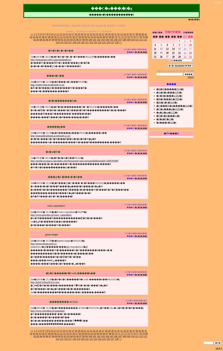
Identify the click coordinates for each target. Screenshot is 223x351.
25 (97, 34)
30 (112, 34)
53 (64, 37)
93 (68, 39)
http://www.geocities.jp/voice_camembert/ (51, 215)
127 (112, 42)
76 (134, 37)
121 (87, 42)
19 (79, 34)
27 (103, 34)
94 (71, 39)
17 (73, 34)
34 (124, 34)
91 (62, 39)
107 (120, 39)
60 (86, 37)
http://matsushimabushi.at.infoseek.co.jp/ (50, 135)
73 (125, 37)
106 (116, 39)
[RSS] (191, 77)
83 (38, 39)
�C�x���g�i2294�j (170, 109)
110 (132, 39)
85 (44, 39)
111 (137, 39)
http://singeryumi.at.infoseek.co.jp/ (47, 84)
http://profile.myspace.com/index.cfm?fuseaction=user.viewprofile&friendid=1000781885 (74, 161)
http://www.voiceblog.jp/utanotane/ (47, 311)
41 (146, 34)
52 (61, 37)
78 (140, 37)
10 (51, 34)
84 (41, 39)
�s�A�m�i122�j (167, 112)
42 (31, 37)
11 (54, 34)
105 (111, 39)
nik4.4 (219, 348)
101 (94, 39)
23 (91, 34)
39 (139, 34)
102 (98, 39)
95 (74, 39)
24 (94, 34)
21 (85, 34)
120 (82, 42)
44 (37, 37)
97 (80, 39)
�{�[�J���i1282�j (169, 96)
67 (107, 37)
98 (83, 39)
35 (127, 34)
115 (61, 42)
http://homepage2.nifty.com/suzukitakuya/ (50, 59)
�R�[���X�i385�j (169, 99)
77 (137, 37)
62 (92, 37)
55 (70, 37)
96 (77, 39)
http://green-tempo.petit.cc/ (43, 243)
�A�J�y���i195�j (169, 92)
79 (143, 37)
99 (86, 39)
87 (50, 39)
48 (49, 37)
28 (106, 34)
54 (67, 37)
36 (130, 34)
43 (34, 37)
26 (100, 34)
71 (119, 37)
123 (95, 42)
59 (82, 37)
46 (43, 37)
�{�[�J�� (141, 52)
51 (58, 37)
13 (60, 34)
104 (107, 39)
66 (104, 37)
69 (113, 37)
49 (52, 37)
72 (122, 37)
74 (128, 37)
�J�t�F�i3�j (165, 119)
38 (136, 34)
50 (55, 37)
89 (56, 39)
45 (40, 37)
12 (57, 34)
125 (104, 42)
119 (78, 42)
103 (103, 39)
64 (98, 37)
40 (143, 34)
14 (63, 34)
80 (146, 37)
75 (131, 37)
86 (47, 39)
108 (124, 39)
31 (115, 34)
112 (141, 39)
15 (67, 34)
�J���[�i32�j (166, 122)
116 (66, 42)
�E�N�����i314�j (170, 89)
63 (95, 37)
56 (73, 37)
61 (89, 37)
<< (32, 34)
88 (53, 39)
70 (116, 37)
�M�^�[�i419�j (167, 102)
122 (91, 42)
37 (133, 34)
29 (109, 34)
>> (120, 42)
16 (70, 34)
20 (82, 34)
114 (57, 42)
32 (118, 34)
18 (76, 34)
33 (121, 34)
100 (90, 39)
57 (76, 37)
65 (101, 37)
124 (99, 42)
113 (145, 39)
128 (116, 42)
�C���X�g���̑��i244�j (174, 106)
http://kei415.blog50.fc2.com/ (44, 282)
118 (74, 42)
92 (65, 39)
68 (110, 37)
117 (70, 42)
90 (59, 39)
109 (128, 39)
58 (79, 37)
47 (46, 37)
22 (88, 34)
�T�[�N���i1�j (168, 116)
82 (35, 39)
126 (108, 42)
